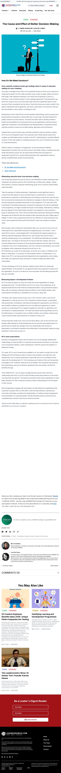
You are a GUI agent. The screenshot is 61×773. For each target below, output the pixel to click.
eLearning (39, 10)
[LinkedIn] (7, 757)
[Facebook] (2, 757)
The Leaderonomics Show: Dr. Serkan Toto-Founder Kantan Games (15, 675)
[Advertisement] (30, 420)
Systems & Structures (41, 536)
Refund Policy (11, 768)
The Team (46, 743)
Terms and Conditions (19, 768)
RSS (29, 767)
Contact (46, 749)
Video (4, 669)
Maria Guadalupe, (26, 28)
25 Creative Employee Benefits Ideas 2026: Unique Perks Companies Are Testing (15, 617)
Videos (30, 10)
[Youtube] (9, 757)
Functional (33, 19)
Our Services (49, 10)
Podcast (35, 610)
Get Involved (47, 746)
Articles (14, 10)
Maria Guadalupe (15, 543)
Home (45, 736)
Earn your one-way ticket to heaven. (10, 753)
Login (51, 5)
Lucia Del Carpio (39, 28)
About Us (46, 740)
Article (25, 19)
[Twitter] (4, 757)
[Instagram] (12, 757)
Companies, (21, 536)
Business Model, (30, 536)
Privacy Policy (3, 768)
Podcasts (22, 10)
